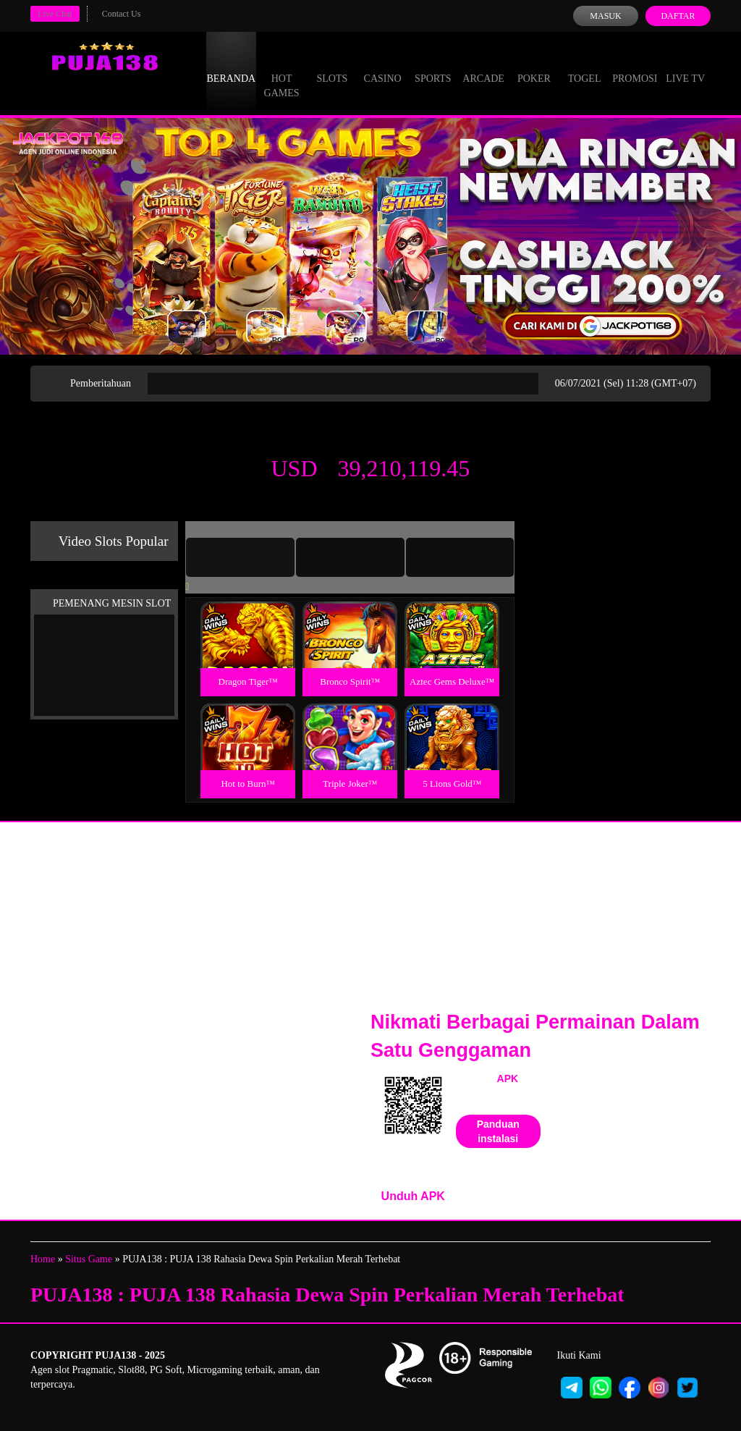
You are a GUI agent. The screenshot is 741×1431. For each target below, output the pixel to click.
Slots (331, 65)
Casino (383, 65)
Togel (584, 65)
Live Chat (55, 14)
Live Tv (685, 65)
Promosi (634, 65)
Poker (534, 65)
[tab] (240, 557)
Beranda (231, 65)
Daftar (678, 16)
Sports (433, 65)
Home (42, 1259)
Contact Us (121, 14)
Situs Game (88, 1259)
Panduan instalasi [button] (498, 1131)
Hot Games (282, 72)
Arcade (483, 65)
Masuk (605, 16)
